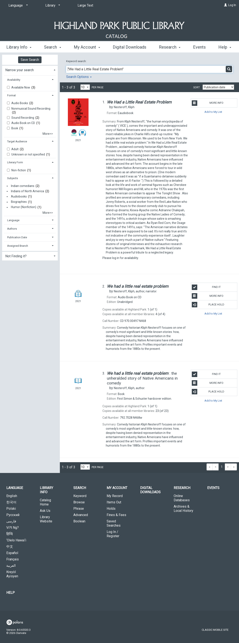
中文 (9, 547)
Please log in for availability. (120, 258)
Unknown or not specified (28, 154)
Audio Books (20, 103)
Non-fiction (19, 170)
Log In (232, 5)
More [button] (201, 47)
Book (15, 128)
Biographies (19, 202)
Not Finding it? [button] (16, 256)
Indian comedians (22, 186)
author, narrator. (135, 291)
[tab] (30, 69)
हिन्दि (9, 534)
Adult (15, 149)
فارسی (11, 521)
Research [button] (169, 46)
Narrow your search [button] (19, 70)
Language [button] (13, 220)
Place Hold (208, 304)
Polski (11, 509)
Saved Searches (114, 523)
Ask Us (45, 511)
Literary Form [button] (15, 162)
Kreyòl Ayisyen (12, 574)
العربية (11, 566)
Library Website (46, 519)
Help (10, 593)
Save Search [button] (30, 60)
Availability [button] (13, 79)
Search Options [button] (79, 77)
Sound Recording (23, 117)
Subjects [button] (12, 178)
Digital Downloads (129, 46)
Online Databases (182, 498)
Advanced (80, 515)
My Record (115, 496)
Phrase (78, 509)
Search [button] (52, 46)
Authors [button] (12, 228)
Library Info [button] (18, 46)
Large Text (85, 5)
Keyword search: (76, 61)
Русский (12, 515)
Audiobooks (19, 196)
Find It (206, 287)
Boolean (79, 521)
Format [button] (11, 95)
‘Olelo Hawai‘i (16, 540)
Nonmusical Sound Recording (30, 108)
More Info (207, 103)
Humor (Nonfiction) (23, 207)
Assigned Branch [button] (17, 245)
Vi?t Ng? (12, 528)
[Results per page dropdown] (85, 87)
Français (12, 559)
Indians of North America (27, 191)
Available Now (21, 87)
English (11, 496)
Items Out (114, 502)
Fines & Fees (116, 515)
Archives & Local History (183, 508)
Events (213, 488)
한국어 (11, 502)
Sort (196, 87)
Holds (111, 509)
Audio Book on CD (23, 123)
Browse (79, 502)
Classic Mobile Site (215, 629)
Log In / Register (113, 534)
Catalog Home (45, 502)
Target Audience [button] (17, 141)
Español (12, 553)
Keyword (79, 496)
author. (129, 388)
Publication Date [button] (17, 237)
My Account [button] (87, 46)
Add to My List (213, 111)
